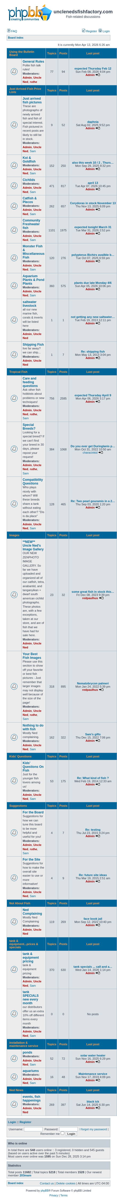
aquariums (31, 1071)
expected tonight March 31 (92, 227)
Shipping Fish (33, 344)
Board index (15, 1183)
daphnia (92, 121)
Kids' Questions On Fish (33, 766)
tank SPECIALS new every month (31, 997)
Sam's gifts (92, 734)
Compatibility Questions (33, 481)
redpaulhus (90, 598)
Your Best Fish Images (32, 656)
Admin (27, 77)
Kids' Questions (20, 756)
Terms (63, 1195)
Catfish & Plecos (30, 200)
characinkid (90, 452)
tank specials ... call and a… (93, 966)
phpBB (45, 1190)
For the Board (33, 812)
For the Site (31, 859)
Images (14, 535)
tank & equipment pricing (31, 957)
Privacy (53, 1195)
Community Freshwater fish (31, 224)
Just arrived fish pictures (32, 100)
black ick (93, 1101)
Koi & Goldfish (29, 159)
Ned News (16, 1090)
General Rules (33, 61)
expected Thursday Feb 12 (92, 68)
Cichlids (29, 180)
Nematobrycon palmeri (93, 683)
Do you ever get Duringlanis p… (93, 446)
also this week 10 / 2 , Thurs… (93, 162)
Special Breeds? (29, 426)
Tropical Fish (18, 371)
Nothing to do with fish (33, 727)
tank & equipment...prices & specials (23, 944)
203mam (25, 1175)
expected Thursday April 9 (93, 395)
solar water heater (92, 1055)
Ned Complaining (32, 911)
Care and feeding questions (30, 382)
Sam (33, 151)
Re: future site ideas (93, 875)
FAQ (12, 31)
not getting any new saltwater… (93, 316)
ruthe (33, 81)
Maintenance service (93, 1073)
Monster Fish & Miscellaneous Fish (34, 251)
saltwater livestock (30, 304)
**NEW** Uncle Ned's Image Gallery (33, 545)
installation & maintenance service (23, 1044)
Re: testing (92, 829)
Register (89, 31)
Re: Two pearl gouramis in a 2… (93, 501)
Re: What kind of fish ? (93, 778)
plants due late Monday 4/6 (93, 282)
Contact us (47, 1183)
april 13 (93, 182)
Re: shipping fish (93, 351)
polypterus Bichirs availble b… (92, 254)
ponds (27, 1052)
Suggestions (18, 805)
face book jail (93, 918)
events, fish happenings (32, 1098)
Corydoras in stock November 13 (93, 203)
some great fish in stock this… (93, 591)
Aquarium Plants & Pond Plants (33, 279)
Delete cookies (65, 1183)
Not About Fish (19, 903)
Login (104, 31)
